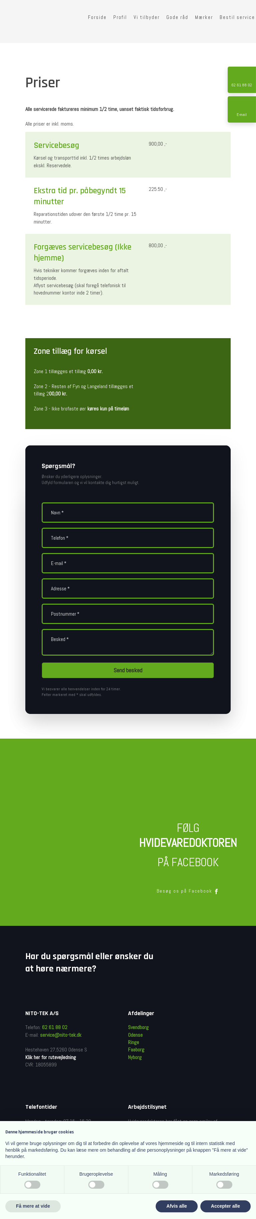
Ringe (133, 1042)
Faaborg (136, 1049)
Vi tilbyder (147, 17)
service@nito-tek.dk (60, 1034)
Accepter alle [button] (225, 1206)
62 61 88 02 (54, 1027)
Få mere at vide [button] (33, 1206)
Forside (97, 17)
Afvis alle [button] (176, 1206)
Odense (135, 1034)
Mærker (204, 17)
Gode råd (177, 17)
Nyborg (135, 1057)
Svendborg (138, 1027)
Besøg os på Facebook (188, 891)
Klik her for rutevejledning (50, 1057)
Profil (120, 17)
